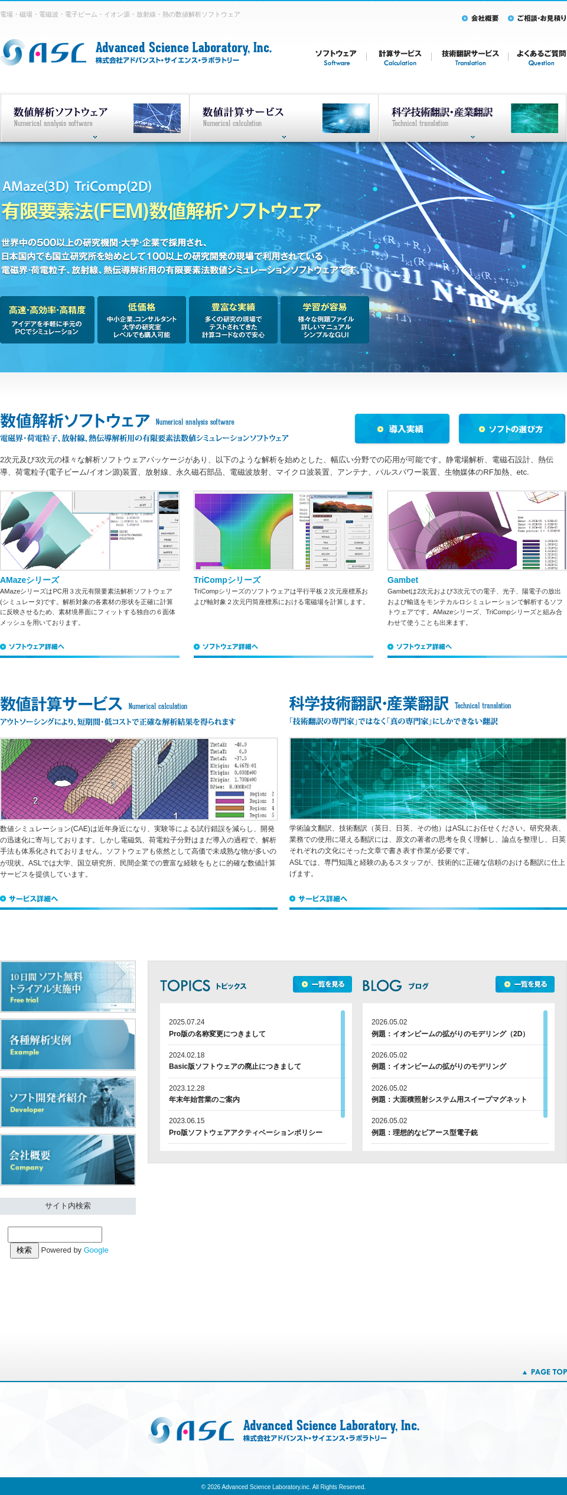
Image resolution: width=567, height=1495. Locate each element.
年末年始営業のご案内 (204, 1099)
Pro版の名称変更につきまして (217, 1034)
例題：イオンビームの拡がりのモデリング (439, 1066)
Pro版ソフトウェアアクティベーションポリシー (245, 1132)
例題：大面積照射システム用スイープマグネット (449, 1099)
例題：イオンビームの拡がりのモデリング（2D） (450, 1034)
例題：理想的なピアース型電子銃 (425, 1132)
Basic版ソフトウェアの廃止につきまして (235, 1066)
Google (96, 1250)
